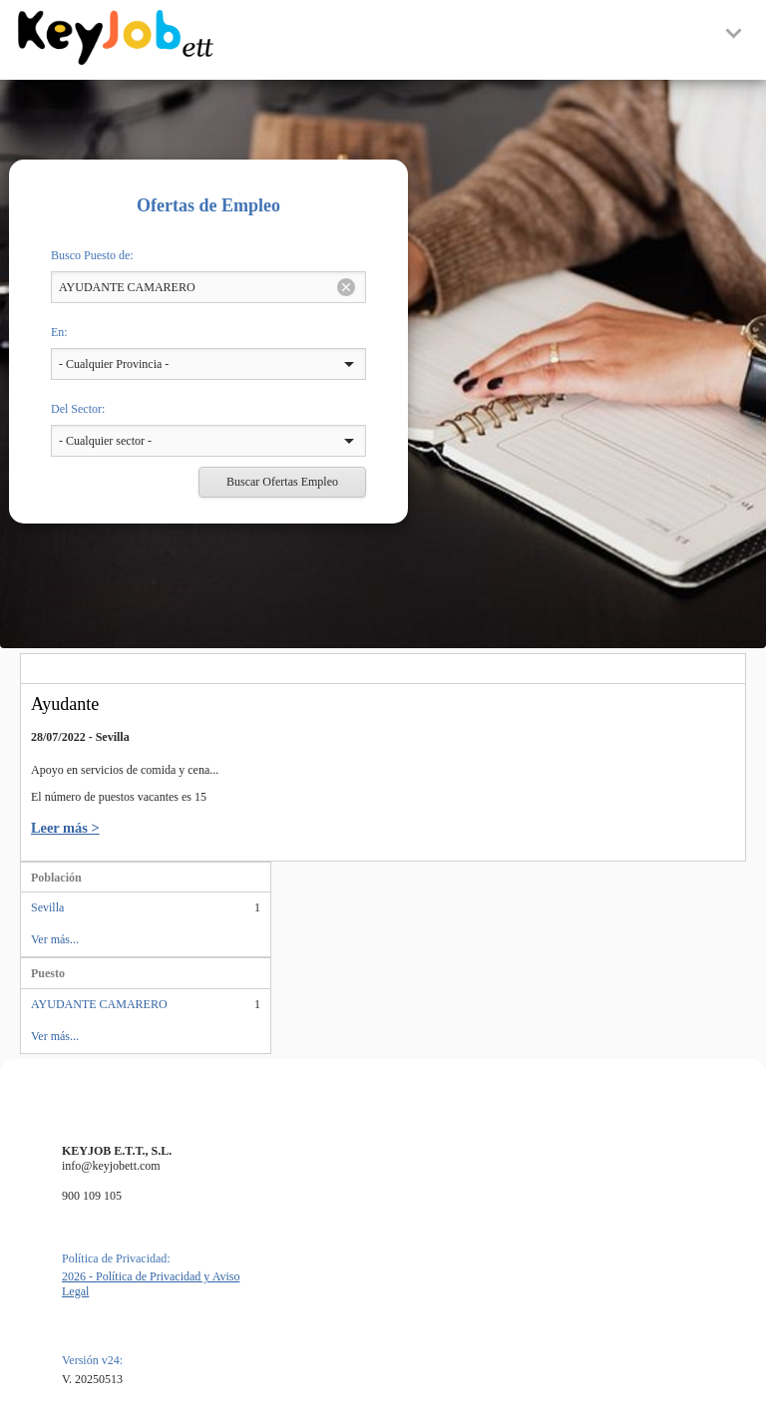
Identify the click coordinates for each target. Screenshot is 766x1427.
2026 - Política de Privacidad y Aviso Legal (150, 1283)
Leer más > (65, 828)
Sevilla (47, 907)
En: (59, 332)
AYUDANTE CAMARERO (99, 1004)
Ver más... (55, 939)
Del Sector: (78, 409)
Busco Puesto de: (92, 255)
